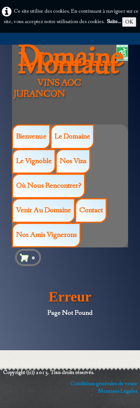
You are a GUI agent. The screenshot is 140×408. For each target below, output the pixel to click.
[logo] (72, 83)
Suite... (114, 21)
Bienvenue (31, 137)
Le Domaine (72, 137)
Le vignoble (34, 161)
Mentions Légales (117, 391)
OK (129, 22)
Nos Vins (73, 161)
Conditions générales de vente (103, 384)
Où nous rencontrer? (48, 186)
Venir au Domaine (43, 210)
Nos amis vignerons (46, 235)
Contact (91, 210)
